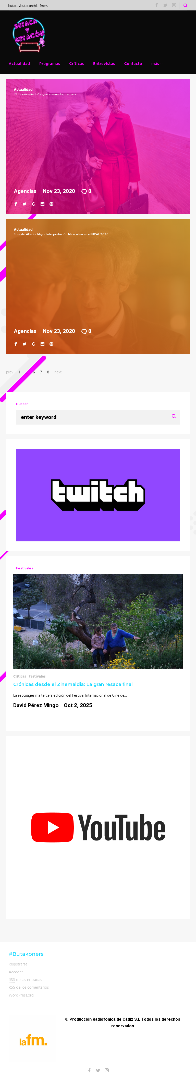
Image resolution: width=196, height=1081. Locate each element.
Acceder (16, 972)
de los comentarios (29, 987)
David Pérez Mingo (36, 705)
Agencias (25, 191)
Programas (49, 63)
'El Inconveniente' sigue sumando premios (45, 94)
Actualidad (19, 63)
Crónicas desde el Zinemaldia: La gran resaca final (73, 684)
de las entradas (25, 979)
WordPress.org (21, 995)
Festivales (37, 676)
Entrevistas (104, 63)
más (155, 63)
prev (9, 372)
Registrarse (18, 964)
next (58, 372)
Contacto (133, 63)
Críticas (76, 63)
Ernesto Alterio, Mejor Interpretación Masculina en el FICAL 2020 (61, 234)
